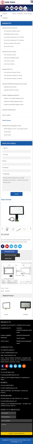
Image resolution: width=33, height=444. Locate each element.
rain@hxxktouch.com (11, 352)
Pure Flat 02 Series (9, 64)
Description (9, 251)
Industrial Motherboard (8, 109)
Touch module (6, 115)
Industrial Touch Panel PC (9, 28)
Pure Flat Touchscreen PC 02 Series (14, 37)
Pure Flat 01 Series (9, 61)
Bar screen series (9, 46)
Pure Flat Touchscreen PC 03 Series (14, 40)
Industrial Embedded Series (11, 58)
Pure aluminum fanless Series (12, 72)
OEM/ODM (8, 258)
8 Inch (6, 288)
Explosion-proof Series (10, 87)
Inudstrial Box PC (7, 69)
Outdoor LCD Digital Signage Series (14, 98)
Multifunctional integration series (11, 125)
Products (19, 13)
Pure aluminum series (10, 54)
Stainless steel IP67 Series (11, 90)
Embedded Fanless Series (11, 34)
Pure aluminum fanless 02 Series (13, 78)
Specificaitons (10, 255)
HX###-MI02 (7, 132)
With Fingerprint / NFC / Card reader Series (16, 128)
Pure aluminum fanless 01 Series (13, 75)
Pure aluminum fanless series (12, 31)
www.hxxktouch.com (10, 355)
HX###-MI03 (7, 135)
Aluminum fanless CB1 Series (12, 43)
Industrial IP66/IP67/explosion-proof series (14, 84)
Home (14, 13)
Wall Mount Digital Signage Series (13, 101)
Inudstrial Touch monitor (9, 51)
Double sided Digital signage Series (13, 104)
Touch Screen (28, 13)
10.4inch (7, 291)
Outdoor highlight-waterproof (10, 95)
